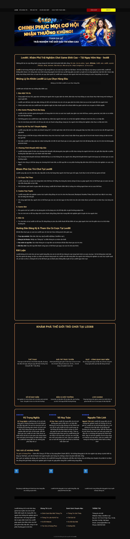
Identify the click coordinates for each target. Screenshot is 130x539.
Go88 (98, 63)
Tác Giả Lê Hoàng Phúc (49, 526)
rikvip (45, 65)
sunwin (111, 63)
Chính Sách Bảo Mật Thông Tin (52, 513)
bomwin (50, 65)
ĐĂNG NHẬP (94, 10)
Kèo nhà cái (58, 65)
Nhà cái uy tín (67, 65)
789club (40, 65)
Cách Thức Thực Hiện (59, 10)
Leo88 (16, 10)
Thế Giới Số (71, 517)
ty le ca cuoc (89, 65)
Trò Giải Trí (34, 10)
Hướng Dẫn (71, 526)
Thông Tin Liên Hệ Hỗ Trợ (50, 517)
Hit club (72, 63)
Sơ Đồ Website (46, 522)
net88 (106, 63)
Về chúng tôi (24, 10)
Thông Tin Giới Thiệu (74, 513)
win (102, 63)
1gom (87, 63)
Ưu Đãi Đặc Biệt (45, 10)
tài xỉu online (80, 63)
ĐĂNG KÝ (108, 10)
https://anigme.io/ (78, 65)
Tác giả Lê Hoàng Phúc (23, 453)
